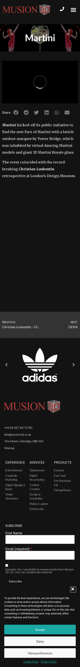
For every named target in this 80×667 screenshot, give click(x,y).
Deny (40, 641)
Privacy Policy (49, 661)
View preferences (40, 653)
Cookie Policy (31, 661)
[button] (73, 589)
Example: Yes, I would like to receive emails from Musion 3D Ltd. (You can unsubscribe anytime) (39, 571)
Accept (40, 630)
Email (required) (18, 549)
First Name (13, 533)
